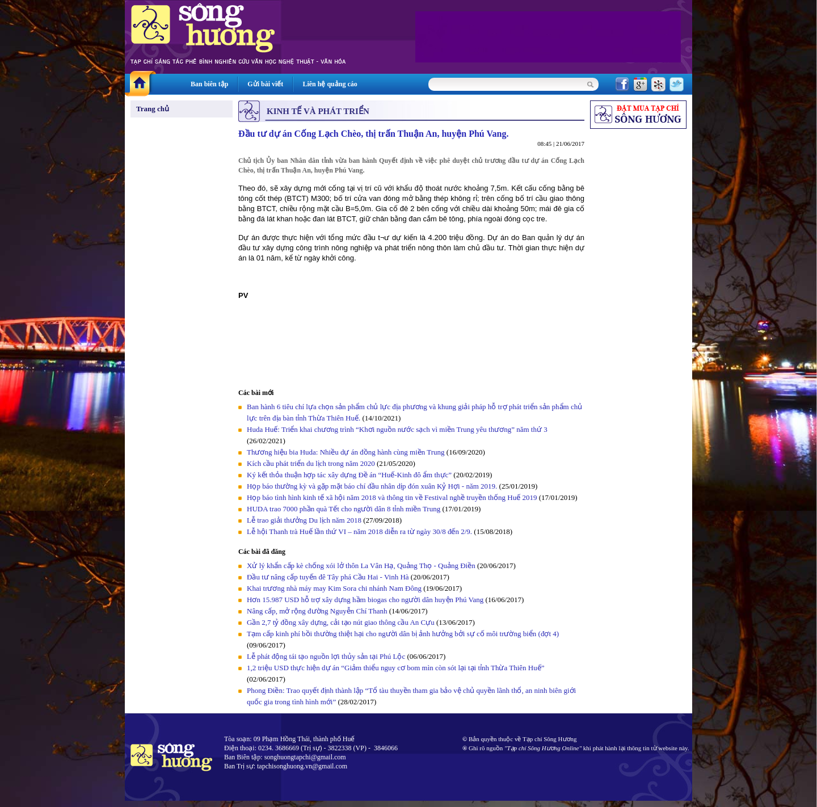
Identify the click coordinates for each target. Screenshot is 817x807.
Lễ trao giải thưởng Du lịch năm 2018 (305, 520)
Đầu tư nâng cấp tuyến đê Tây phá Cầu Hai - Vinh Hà (328, 577)
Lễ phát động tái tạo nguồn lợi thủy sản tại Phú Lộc (326, 656)
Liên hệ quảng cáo (329, 84)
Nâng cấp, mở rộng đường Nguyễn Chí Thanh (317, 611)
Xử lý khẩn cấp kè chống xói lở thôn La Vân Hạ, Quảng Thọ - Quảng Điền (361, 565)
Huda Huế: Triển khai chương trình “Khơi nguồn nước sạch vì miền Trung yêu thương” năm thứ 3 (397, 429)
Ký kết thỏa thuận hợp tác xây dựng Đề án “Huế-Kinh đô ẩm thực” (349, 474)
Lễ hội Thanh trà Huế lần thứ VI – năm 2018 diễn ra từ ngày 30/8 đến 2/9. (360, 531)
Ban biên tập (209, 84)
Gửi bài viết (265, 84)
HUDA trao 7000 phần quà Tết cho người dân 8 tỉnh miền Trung (343, 509)
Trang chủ (152, 108)
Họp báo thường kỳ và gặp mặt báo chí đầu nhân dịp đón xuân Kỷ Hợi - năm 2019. (373, 486)
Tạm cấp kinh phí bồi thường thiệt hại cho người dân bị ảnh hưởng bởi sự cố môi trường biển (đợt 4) (403, 633)
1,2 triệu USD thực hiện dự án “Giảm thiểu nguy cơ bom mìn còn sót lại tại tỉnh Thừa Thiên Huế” (396, 667)
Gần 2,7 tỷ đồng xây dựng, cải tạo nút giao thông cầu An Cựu (341, 622)
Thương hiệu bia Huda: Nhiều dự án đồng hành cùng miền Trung (346, 452)
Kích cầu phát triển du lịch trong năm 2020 (312, 463)
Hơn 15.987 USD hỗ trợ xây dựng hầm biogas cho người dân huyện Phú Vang (365, 599)
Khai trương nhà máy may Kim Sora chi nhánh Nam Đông (334, 588)
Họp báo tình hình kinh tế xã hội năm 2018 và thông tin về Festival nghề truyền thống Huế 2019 (392, 497)
